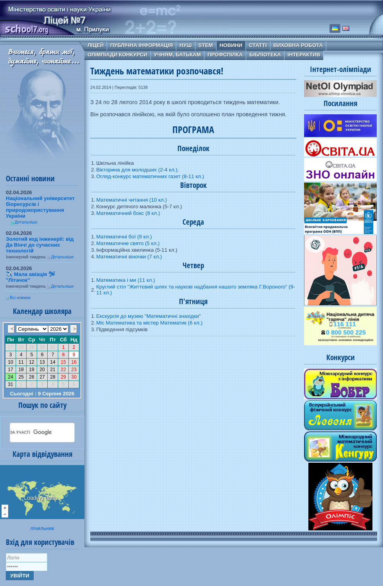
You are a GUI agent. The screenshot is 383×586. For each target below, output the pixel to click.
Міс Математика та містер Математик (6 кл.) (149, 323)
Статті (258, 45)
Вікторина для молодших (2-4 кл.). (137, 170)
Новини (231, 45)
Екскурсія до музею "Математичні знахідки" (148, 316)
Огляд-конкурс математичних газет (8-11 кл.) (150, 176)
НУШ (185, 45)
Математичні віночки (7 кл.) (129, 257)
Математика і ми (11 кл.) (125, 280)
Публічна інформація (141, 45)
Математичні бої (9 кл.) (124, 237)
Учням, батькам (177, 55)
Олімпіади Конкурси (117, 55)
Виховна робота (298, 45)
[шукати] (32, 432)
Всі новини (20, 297)
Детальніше (26, 222)
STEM (206, 45)
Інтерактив (304, 55)
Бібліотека (265, 55)
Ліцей (96, 45)
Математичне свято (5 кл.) (127, 243)
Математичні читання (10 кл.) (131, 200)
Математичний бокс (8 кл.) (128, 213)
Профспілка (225, 55)
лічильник (42, 528)
